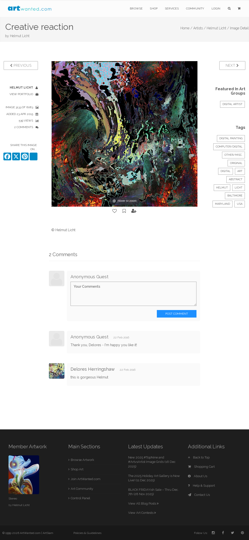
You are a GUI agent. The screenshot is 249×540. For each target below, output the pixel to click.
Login (216, 8)
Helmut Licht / (218, 28)
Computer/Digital (229, 146)
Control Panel (80, 498)
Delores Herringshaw (93, 369)
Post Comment (176, 313)
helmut (222, 187)
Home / (186, 28)
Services (172, 8)
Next (232, 65)
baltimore (234, 195)
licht (238, 187)
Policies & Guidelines (87, 533)
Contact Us (199, 495)
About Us (197, 476)
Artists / (199, 28)
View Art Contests (142, 513)
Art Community (82, 489)
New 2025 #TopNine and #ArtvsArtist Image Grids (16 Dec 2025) (152, 462)
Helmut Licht (19, 36)
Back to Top (199, 457)
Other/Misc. (233, 154)
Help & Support (201, 485)
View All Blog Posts (143, 503)
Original (236, 163)
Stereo (13, 498)
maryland (222, 203)
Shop (154, 8)
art (239, 171)
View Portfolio (21, 94)
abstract (235, 179)
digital (226, 171)
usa (239, 203)
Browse (136, 8)
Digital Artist (232, 104)
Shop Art (77, 469)
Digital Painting (230, 138)
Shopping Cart (201, 466)
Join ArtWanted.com (85, 479)
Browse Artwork (82, 460)
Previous (21, 65)
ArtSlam (48, 533)
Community (195, 8)
